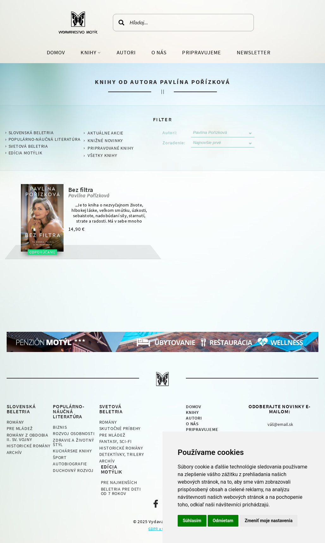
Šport (60, 457)
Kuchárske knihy (72, 451)
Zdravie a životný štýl (73, 442)
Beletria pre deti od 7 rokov (121, 491)
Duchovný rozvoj (73, 470)
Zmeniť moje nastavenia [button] (268, 520)
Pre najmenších (119, 482)
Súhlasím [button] (192, 520)
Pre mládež (20, 428)
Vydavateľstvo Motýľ (78, 22)
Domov (56, 52)
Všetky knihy (102, 155)
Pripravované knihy (110, 148)
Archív (14, 452)
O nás (159, 52)
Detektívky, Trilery (121, 454)
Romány (15, 422)
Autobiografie (70, 464)
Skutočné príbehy (120, 428)
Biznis (60, 427)
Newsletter (254, 52)
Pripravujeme (201, 52)
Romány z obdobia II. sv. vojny (27, 437)
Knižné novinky (105, 140)
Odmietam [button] (223, 520)
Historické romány (29, 446)
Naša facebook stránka (156, 504)
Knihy (89, 52)
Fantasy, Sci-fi (115, 441)
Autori (126, 52)
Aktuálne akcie (105, 133)
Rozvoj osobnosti (74, 433)
